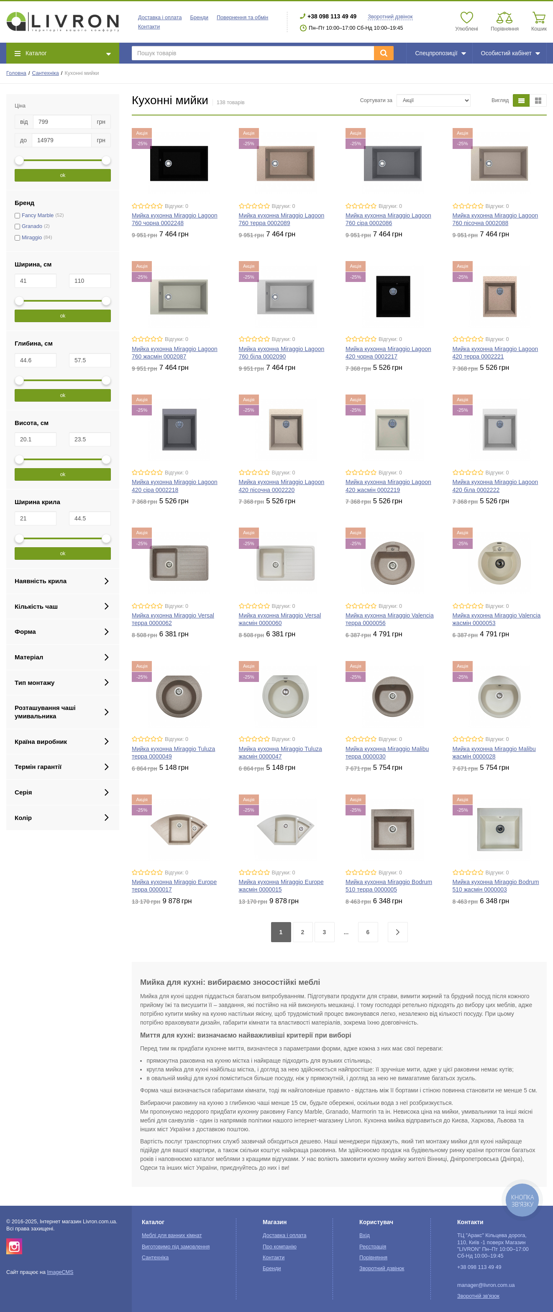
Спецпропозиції (440, 53)
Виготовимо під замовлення (176, 1247)
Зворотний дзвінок (390, 17)
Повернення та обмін (242, 17)
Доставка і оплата (160, 17)
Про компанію (280, 1247)
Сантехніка (45, 73)
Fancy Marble (38, 215)
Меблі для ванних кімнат (172, 1235)
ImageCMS (60, 1272)
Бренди (199, 17)
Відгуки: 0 (176, 206)
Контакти (149, 27)
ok (63, 175)
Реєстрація (372, 1247)
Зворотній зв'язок (478, 1296)
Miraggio (32, 238)
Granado (32, 226)
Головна (16, 73)
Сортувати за (376, 100)
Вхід (364, 1235)
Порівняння (373, 1258)
